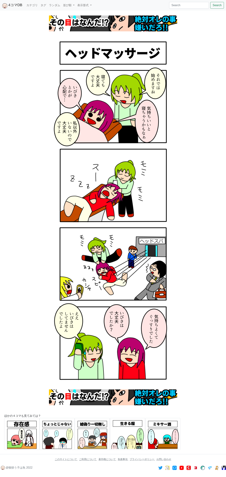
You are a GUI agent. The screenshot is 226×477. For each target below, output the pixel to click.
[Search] (189, 5)
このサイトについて (66, 459)
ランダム (54, 5)
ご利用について (88, 459)
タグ (43, 5)
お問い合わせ (163, 459)
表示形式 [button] (83, 5)
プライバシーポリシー (142, 459)
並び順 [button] (67, 5)
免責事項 (123, 459)
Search (217, 5)
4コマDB (12, 5)
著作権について (107, 459)
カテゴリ (32, 5)
